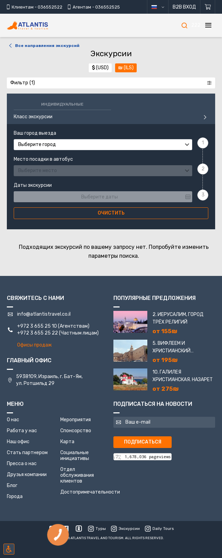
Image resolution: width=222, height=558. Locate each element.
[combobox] (103, 144)
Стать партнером (27, 453)
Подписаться (142, 442)
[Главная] (38, 25)
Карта (67, 442)
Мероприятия (75, 420)
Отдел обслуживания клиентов (77, 475)
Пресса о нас (22, 463)
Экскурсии (125, 528)
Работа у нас (22, 431)
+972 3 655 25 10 (37, 326)
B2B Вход (184, 7)
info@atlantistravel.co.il (44, 314)
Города (15, 496)
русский (163, 7)
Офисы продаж (34, 345)
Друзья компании (27, 474)
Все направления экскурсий (43, 45)
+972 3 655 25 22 (37, 333)
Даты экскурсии (33, 185)
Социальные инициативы (74, 455)
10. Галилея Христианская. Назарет (182, 376)
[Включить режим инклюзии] (8, 549)
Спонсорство (75, 431)
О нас (13, 420)
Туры (97, 528)
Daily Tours (159, 528)
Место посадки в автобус (43, 159)
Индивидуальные (62, 104)
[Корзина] (207, 7)
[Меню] (208, 25)
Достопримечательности (90, 492)
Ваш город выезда (35, 133)
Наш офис (18, 442)
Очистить (111, 213)
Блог (12, 485)
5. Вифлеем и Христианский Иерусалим (171, 347)
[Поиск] (184, 25)
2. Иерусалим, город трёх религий (178, 318)
